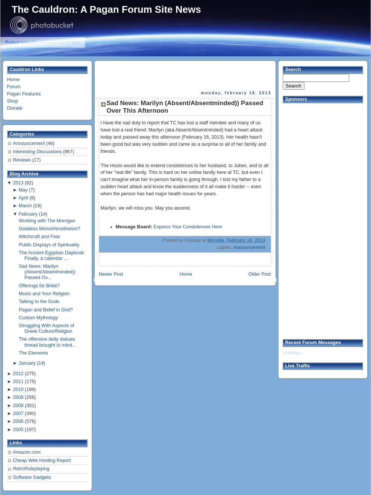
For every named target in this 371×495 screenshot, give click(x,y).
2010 (18, 389)
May (23, 190)
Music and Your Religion (44, 293)
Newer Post (111, 274)
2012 (18, 373)
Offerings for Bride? (39, 285)
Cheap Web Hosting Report (42, 460)
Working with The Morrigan (47, 220)
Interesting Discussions (38, 151)
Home (13, 79)
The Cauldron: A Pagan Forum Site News (106, 9)
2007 (18, 413)
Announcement (29, 143)
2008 (18, 405)
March (25, 205)
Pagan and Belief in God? (46, 309)
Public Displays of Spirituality (49, 245)
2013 (18, 183)
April (23, 198)
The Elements (33, 353)
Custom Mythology (38, 317)
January (27, 363)
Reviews (22, 160)
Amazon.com (27, 452)
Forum (14, 86)
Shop (12, 101)
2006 (18, 421)
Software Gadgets (32, 477)
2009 (18, 397)
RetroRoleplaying (31, 468)
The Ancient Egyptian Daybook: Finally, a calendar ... (52, 255)
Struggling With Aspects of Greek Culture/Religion (46, 328)
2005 (18, 429)
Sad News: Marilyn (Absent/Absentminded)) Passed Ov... (47, 272)
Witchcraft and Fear (39, 236)
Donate (15, 108)
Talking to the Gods (39, 301)
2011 (18, 381)
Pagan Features (24, 94)
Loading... (293, 352)
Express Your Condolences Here (187, 226)
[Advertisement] (186, 75)
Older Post (259, 274)
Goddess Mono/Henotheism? (49, 228)
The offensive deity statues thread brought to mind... (47, 342)
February (28, 214)
